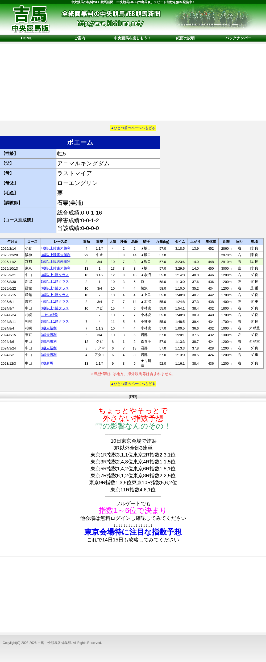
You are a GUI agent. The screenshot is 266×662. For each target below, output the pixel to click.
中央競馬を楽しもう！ (132, 38)
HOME (26, 38)
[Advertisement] (133, 81)
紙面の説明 (185, 38)
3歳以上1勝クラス (55, 275)
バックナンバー (238, 38)
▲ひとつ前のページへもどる (133, 128)
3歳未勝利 (49, 328)
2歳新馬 (47, 363)
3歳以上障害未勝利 (55, 255)
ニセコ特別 (49, 315)
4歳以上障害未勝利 (55, 248)
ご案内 (79, 38)
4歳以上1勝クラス (55, 301)
